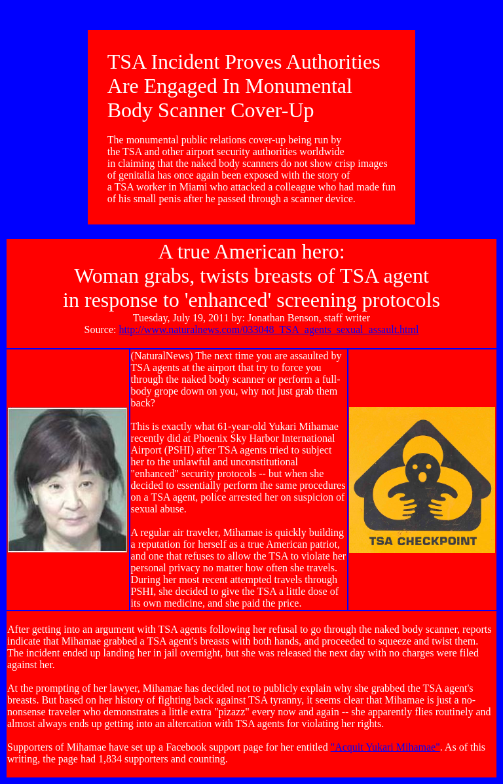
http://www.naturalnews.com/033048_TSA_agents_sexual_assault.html (269, 329)
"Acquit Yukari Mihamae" (385, 747)
